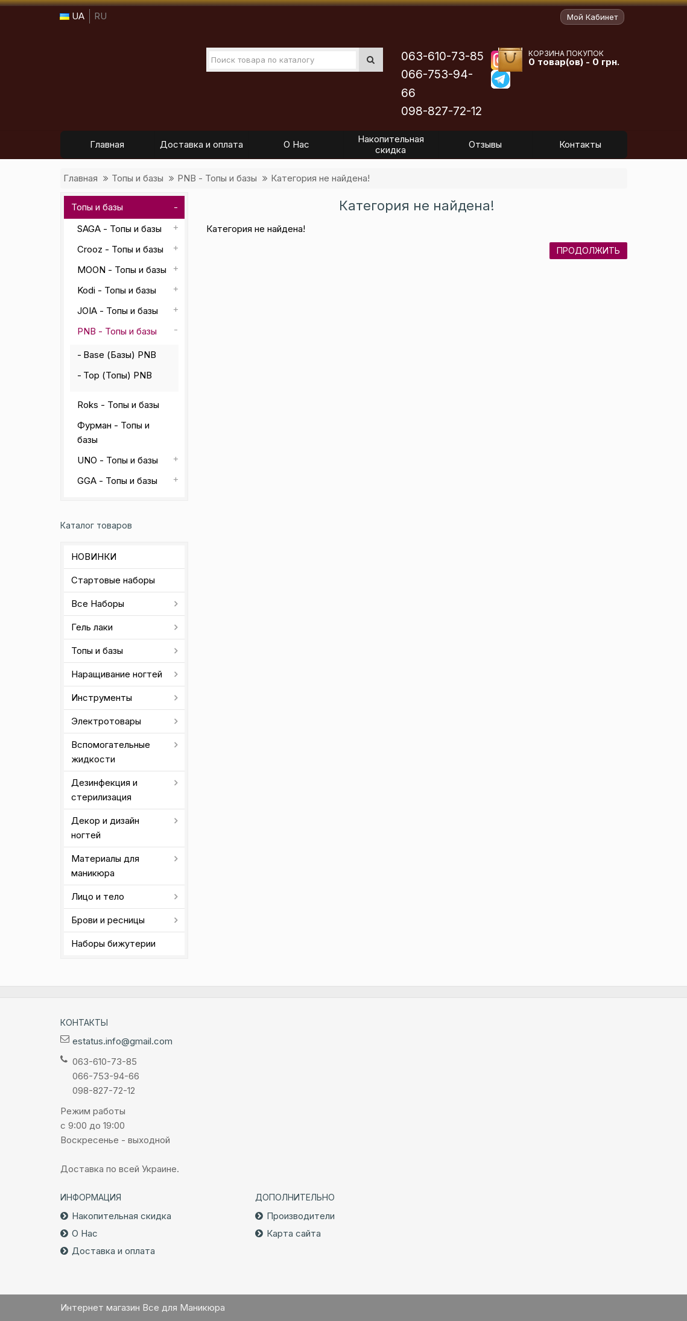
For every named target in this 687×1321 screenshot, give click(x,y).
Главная (80, 178)
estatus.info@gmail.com (122, 1041)
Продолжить (588, 250)
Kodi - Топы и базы (116, 290)
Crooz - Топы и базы (120, 249)
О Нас (85, 1233)
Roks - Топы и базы (118, 404)
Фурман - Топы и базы (113, 432)
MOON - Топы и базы (121, 269)
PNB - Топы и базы (217, 178)
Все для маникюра (139, 66)
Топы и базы (137, 178)
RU (100, 16)
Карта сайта (294, 1233)
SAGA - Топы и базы (119, 228)
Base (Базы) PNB (119, 354)
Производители (301, 1216)
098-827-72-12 (441, 111)
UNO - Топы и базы (117, 460)
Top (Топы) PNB (117, 375)
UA (72, 16)
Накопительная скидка (121, 1216)
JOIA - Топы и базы (117, 310)
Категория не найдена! (320, 178)
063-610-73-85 (442, 56)
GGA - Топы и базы (117, 480)
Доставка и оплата (113, 1251)
